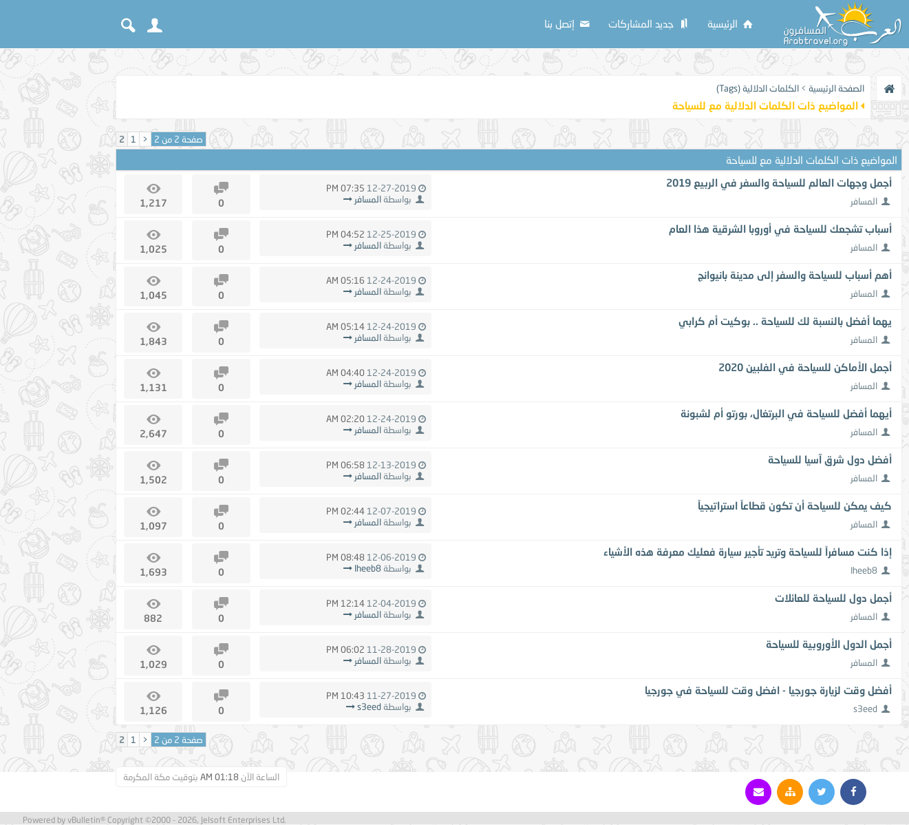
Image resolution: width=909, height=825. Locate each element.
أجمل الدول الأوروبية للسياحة (829, 644)
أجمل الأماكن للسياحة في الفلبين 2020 (805, 367)
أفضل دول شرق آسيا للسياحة (830, 459)
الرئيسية (731, 23)
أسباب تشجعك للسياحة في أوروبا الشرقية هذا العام (780, 228)
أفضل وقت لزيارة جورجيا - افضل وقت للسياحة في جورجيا (768, 690)
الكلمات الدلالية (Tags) (757, 88)
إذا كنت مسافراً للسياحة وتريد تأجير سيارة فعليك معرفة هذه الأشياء (747, 551)
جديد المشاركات (649, 23)
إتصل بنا (568, 23)
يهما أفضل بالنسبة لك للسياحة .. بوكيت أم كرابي (785, 321)
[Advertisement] (55, 263)
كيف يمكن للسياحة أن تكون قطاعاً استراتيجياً (795, 505)
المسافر (864, 201)
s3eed (865, 708)
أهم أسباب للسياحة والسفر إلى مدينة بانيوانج (795, 275)
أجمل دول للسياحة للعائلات (833, 598)
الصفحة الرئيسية (836, 88)
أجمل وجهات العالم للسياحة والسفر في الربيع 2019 (779, 182)
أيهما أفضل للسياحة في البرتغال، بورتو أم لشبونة (786, 413)
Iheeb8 (864, 570)
